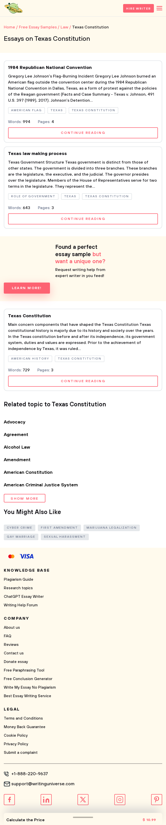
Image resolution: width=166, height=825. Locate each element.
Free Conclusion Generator (28, 679)
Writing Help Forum (21, 605)
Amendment (17, 460)
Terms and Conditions (23, 718)
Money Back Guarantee (24, 727)
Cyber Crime (19, 528)
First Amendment (59, 528)
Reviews (11, 644)
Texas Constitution (29, 316)
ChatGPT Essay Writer (24, 596)
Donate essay (16, 661)
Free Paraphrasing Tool (24, 670)
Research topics (18, 588)
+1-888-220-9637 (29, 773)
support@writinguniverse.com (42, 784)
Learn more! (27, 288)
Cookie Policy (16, 735)
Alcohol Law (17, 447)
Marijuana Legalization (112, 528)
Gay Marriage (21, 537)
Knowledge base (27, 570)
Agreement (16, 435)
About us (12, 627)
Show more (24, 498)
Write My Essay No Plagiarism (30, 687)
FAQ (7, 636)
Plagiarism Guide (18, 579)
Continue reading (83, 133)
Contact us (14, 653)
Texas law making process (37, 153)
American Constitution (28, 472)
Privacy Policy (16, 744)
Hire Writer (138, 9)
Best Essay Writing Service (27, 696)
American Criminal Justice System (41, 485)
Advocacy (14, 422)
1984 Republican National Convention (50, 67)
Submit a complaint (21, 752)
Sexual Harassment (65, 537)
